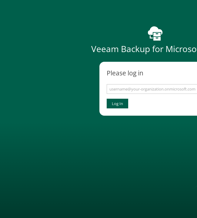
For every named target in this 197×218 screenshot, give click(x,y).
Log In (117, 103)
